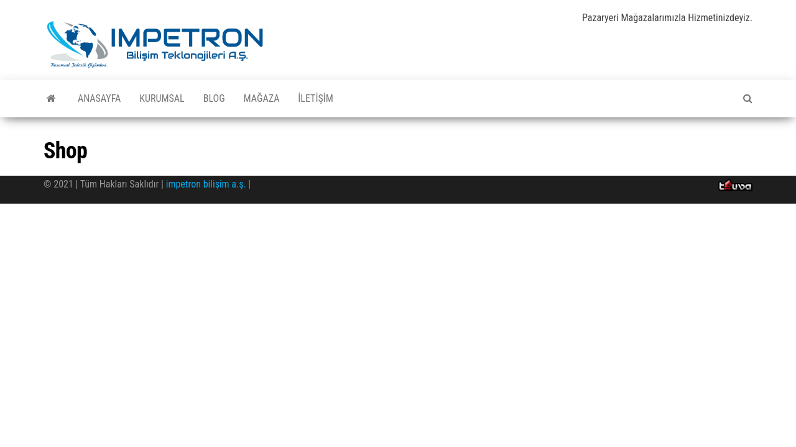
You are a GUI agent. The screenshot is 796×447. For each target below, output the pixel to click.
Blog (214, 98)
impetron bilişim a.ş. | (208, 184)
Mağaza (262, 98)
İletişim (315, 98)
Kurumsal (161, 98)
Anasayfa (99, 98)
